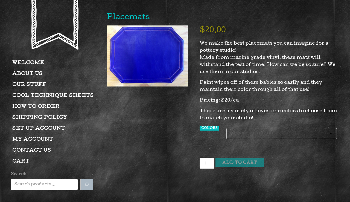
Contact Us (31, 150)
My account (32, 139)
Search (19, 174)
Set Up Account (38, 128)
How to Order (36, 107)
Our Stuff (29, 85)
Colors (209, 128)
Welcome (28, 63)
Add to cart (239, 163)
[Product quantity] (207, 163)
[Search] (86, 184)
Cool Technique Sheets (53, 96)
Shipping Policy (39, 118)
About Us (27, 74)
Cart (21, 161)
